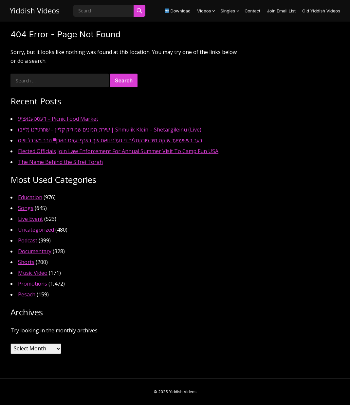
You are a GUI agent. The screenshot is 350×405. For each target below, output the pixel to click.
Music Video (32, 272)
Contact (252, 10)
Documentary (34, 251)
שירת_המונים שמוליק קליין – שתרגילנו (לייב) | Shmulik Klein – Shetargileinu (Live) (109, 129)
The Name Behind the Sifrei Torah (60, 162)
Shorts (26, 262)
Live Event (30, 218)
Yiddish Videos (35, 11)
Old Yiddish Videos (321, 10)
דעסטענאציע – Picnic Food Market (58, 118)
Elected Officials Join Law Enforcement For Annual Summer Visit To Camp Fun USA (118, 151)
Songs (25, 208)
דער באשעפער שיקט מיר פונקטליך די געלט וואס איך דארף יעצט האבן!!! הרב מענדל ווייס (110, 140)
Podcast (27, 240)
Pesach (26, 294)
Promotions (32, 283)
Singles (227, 10)
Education (30, 197)
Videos (204, 10)
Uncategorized (36, 229)
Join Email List (281, 10)
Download (178, 10)
